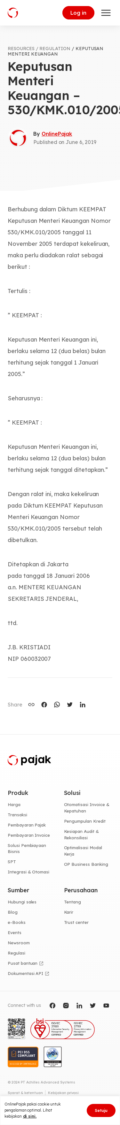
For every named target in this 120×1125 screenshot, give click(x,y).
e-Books (17, 922)
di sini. (30, 1116)
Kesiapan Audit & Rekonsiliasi (81, 834)
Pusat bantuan (22, 963)
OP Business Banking (86, 864)
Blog (13, 912)
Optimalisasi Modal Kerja (83, 851)
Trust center (76, 922)
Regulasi (16, 952)
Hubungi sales (22, 901)
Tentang (72, 901)
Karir (69, 912)
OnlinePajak (57, 134)
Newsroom (19, 942)
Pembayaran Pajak (27, 824)
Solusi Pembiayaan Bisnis (27, 848)
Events (14, 932)
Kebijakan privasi (63, 1093)
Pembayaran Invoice (29, 835)
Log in (78, 13)
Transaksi (17, 814)
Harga (14, 804)
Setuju (101, 1110)
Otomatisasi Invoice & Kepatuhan (86, 807)
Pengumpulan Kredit (85, 821)
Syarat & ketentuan (25, 1093)
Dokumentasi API (25, 973)
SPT (12, 861)
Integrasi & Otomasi (28, 871)
